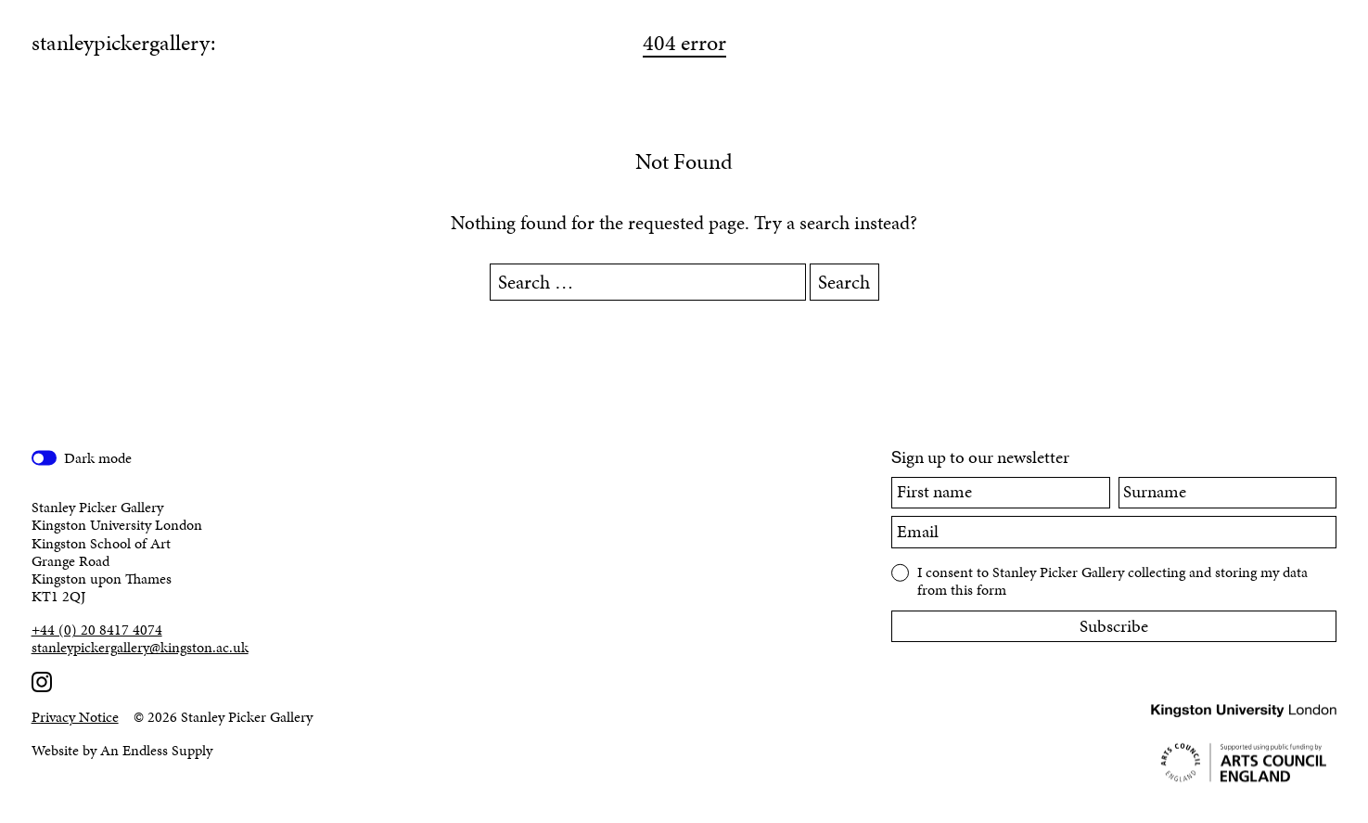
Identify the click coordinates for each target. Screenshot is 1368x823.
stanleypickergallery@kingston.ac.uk (140, 647)
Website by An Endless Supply (122, 750)
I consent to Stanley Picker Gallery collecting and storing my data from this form (1112, 579)
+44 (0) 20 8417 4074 (97, 629)
